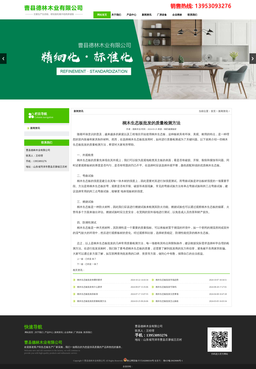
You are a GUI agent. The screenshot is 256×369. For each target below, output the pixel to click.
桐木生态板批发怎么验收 (167, 301)
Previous (3, 58)
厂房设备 (162, 15)
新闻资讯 (147, 15)
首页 (213, 111)
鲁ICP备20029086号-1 (173, 360)
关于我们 (116, 15)
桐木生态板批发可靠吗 (166, 287)
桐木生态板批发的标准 (87, 294)
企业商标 (177, 15)
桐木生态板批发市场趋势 (167, 280)
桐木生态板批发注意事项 (167, 294)
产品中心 (131, 15)
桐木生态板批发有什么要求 (89, 287)
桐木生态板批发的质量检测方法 (91, 301)
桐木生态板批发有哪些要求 (89, 280)
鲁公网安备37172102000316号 (140, 360)
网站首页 (102, 15)
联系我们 (192, 15)
